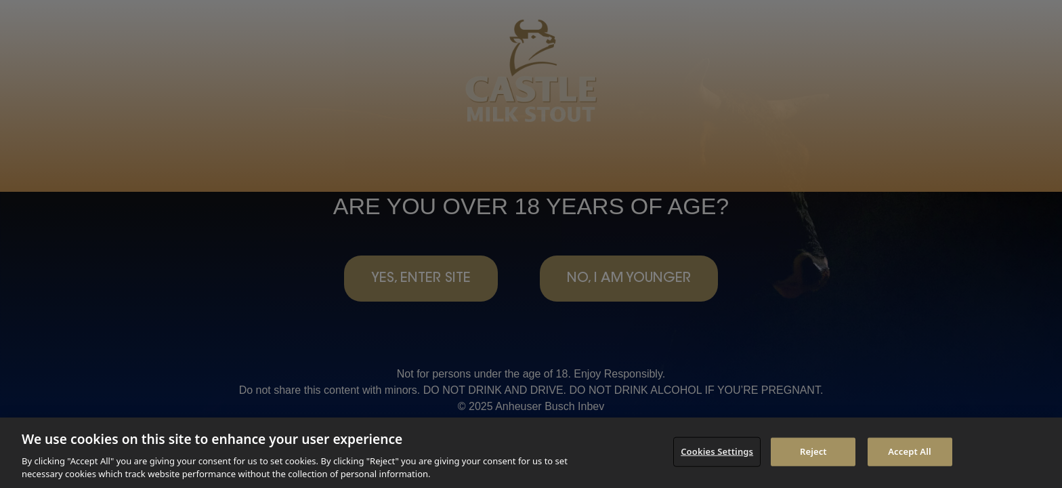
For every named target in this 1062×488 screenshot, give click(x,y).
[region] (531, 453)
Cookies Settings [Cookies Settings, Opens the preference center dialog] (717, 451)
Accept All (909, 451)
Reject (813, 451)
